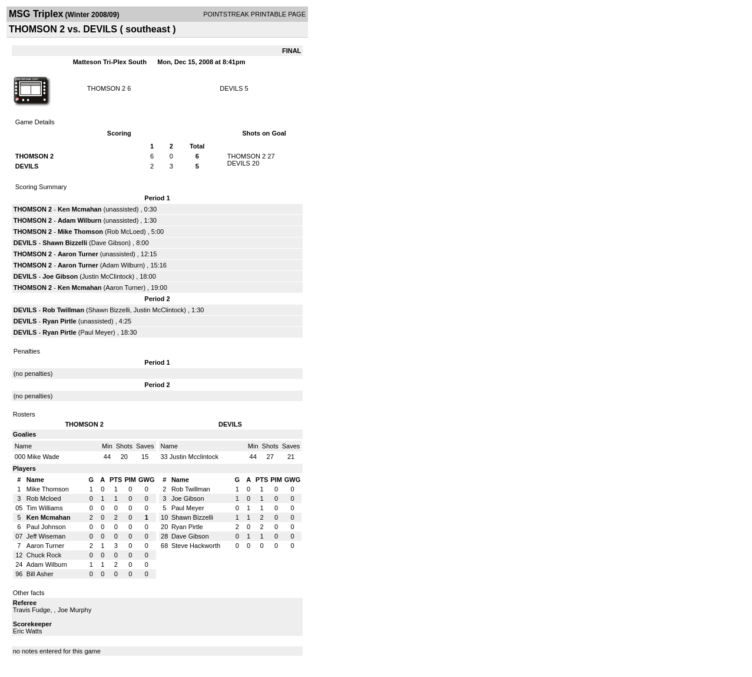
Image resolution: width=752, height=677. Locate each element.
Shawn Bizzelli (64, 242)
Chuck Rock (43, 555)
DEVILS (231, 88)
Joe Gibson (60, 276)
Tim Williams (44, 507)
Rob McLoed (125, 231)
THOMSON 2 (106, 88)
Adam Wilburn (79, 220)
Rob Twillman (63, 309)
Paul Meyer (96, 332)
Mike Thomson (80, 231)
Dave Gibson (110, 242)
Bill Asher (40, 573)
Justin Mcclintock (194, 456)
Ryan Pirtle (59, 321)
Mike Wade (43, 456)
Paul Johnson (46, 526)
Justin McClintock (107, 276)
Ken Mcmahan (80, 209)
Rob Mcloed (43, 498)
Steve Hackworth (195, 545)
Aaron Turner (78, 253)
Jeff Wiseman (45, 536)
